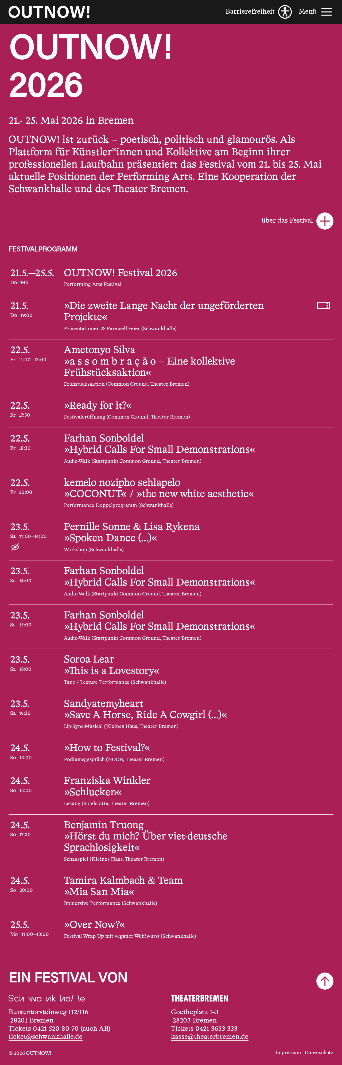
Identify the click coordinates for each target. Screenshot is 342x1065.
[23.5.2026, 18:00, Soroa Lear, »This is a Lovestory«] (171, 671)
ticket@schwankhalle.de (46, 1036)
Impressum (288, 1052)
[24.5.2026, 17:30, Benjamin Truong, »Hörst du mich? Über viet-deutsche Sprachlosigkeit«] (171, 842)
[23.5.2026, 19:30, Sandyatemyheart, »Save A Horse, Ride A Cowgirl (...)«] (171, 715)
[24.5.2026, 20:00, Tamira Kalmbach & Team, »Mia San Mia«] (171, 892)
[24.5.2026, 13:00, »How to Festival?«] (171, 753)
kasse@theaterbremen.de (209, 1036)
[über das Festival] (171, 221)
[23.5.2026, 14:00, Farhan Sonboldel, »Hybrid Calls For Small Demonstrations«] (171, 582)
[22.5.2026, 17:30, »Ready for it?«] (171, 411)
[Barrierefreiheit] (259, 12)
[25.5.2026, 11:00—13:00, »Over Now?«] (171, 930)
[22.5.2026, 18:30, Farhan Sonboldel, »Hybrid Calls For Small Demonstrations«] (171, 450)
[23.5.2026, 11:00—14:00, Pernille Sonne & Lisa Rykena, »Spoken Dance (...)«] (171, 538)
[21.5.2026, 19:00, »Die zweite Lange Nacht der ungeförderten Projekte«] (171, 317)
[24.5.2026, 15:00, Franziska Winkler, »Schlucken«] (171, 792)
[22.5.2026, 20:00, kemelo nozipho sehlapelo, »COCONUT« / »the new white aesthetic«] (171, 494)
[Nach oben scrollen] (324, 981)
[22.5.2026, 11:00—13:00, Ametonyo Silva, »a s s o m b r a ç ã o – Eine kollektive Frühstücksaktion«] (171, 367)
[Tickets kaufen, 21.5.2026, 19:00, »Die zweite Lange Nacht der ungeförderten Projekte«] (323, 305)
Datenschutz (319, 1052)
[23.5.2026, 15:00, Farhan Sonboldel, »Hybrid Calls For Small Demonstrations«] (171, 627)
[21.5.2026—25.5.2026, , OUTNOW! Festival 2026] (171, 278)
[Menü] (316, 12)
